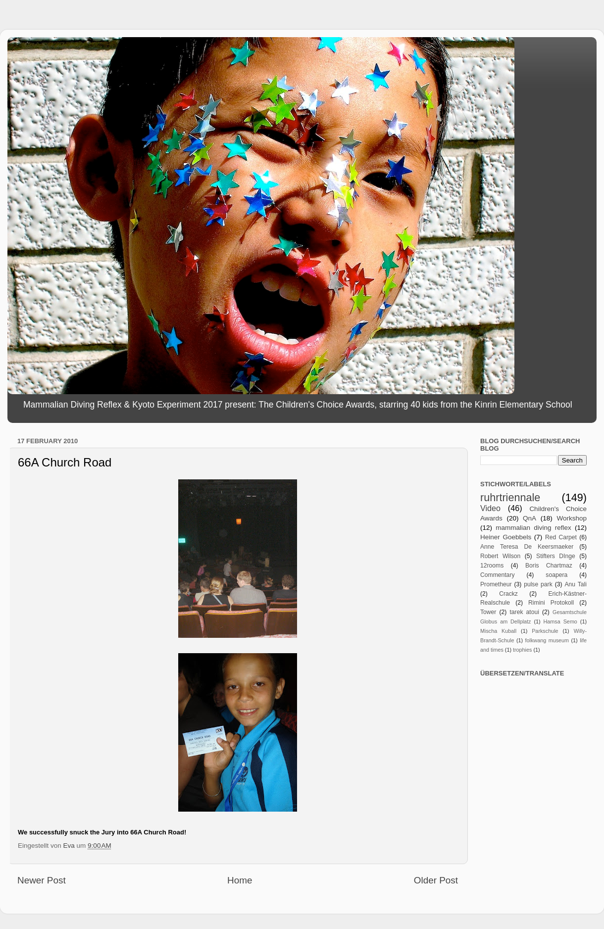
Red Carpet (561, 537)
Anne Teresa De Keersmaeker (526, 546)
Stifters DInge (555, 556)
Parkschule (545, 631)
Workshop (571, 518)
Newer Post (41, 880)
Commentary (497, 574)
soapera (556, 574)
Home (239, 880)
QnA (529, 518)
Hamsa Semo (560, 621)
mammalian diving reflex (533, 527)
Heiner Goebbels (505, 537)
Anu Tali (575, 584)
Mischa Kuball (498, 631)
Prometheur (495, 584)
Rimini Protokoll (551, 602)
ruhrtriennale (510, 497)
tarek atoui (524, 612)
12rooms (491, 565)
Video (490, 508)
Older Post (436, 880)
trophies (522, 650)
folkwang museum (547, 640)
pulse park (538, 584)
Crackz (508, 593)
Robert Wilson (500, 556)
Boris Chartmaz (548, 565)
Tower (488, 612)
